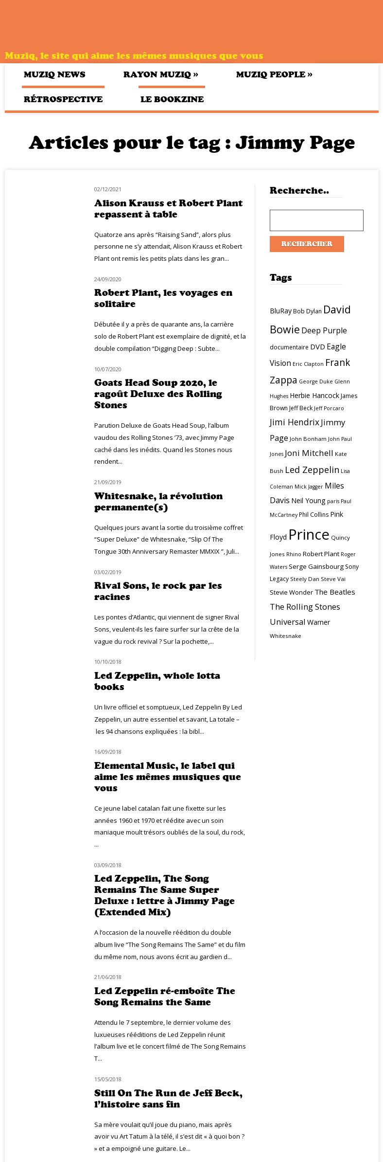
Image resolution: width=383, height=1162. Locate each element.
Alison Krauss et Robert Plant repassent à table (168, 209)
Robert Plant (321, 553)
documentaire (289, 347)
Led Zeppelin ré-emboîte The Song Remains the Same (164, 996)
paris (333, 501)
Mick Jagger (309, 486)
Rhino (293, 554)
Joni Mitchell (309, 452)
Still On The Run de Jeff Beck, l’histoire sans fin (168, 1099)
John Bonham (308, 438)
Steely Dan (304, 578)
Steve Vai (333, 578)
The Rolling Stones (305, 606)
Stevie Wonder (291, 592)
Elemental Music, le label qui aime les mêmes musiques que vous (167, 777)
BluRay (281, 310)
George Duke (316, 381)
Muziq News (55, 74)
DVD (317, 346)
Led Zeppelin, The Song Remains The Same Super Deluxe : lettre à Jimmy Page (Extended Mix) (164, 895)
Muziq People (274, 74)
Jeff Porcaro (329, 408)
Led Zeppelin (312, 469)
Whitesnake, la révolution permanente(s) (158, 501)
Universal (288, 621)
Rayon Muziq (160, 74)
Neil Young (308, 500)
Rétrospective (63, 99)
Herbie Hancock (314, 395)
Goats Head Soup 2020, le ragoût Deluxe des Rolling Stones (158, 394)
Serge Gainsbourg (316, 566)
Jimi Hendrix (294, 422)
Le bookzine (172, 99)
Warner (318, 622)
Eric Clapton (308, 364)
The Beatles (334, 592)
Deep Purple (324, 330)
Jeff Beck (301, 408)
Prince (309, 534)
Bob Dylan (307, 311)
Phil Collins (314, 514)
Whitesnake (285, 635)
